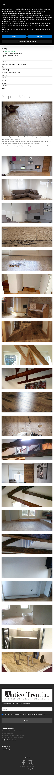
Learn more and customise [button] (27, 41)
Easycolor (31, 769)
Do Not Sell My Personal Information (13, 21)
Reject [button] (14, 36)
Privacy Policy (6, 747)
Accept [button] (39, 36)
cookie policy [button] (38, 13)
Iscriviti (27, 720)
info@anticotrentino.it (9, 740)
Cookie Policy (6, 749)
